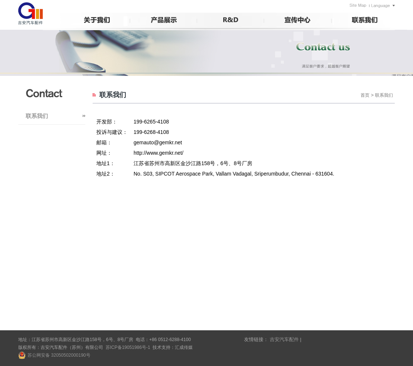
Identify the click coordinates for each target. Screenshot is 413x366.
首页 (365, 95)
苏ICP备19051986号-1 (128, 347)
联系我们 (37, 116)
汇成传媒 (184, 347)
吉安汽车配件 (284, 339)
